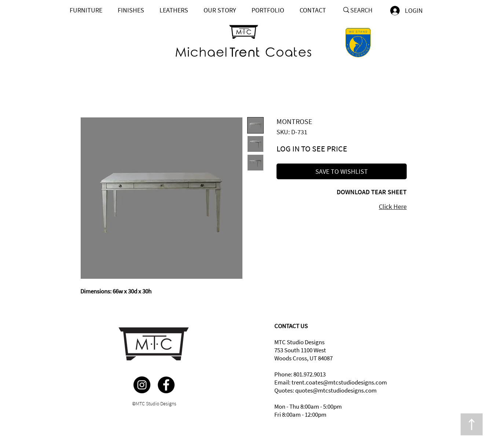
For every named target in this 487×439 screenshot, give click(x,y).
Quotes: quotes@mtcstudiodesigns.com (325, 390)
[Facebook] (166, 384)
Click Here (393, 206)
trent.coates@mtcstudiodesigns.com (339, 382)
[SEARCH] (364, 10)
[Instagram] (141, 384)
